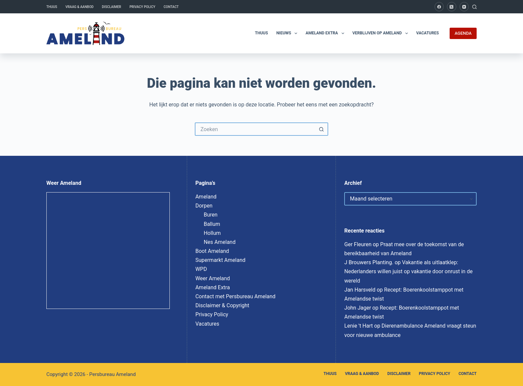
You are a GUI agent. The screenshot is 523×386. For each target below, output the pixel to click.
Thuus (51, 7)
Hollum (212, 233)
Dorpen (203, 206)
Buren (210, 215)
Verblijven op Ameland (382, 33)
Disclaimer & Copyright (222, 305)
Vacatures (427, 33)
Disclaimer (111, 7)
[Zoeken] (474, 7)
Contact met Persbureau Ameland (235, 296)
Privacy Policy (142, 7)
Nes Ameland (220, 242)
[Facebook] (439, 6)
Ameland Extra (326, 33)
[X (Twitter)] (451, 6)
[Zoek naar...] (255, 129)
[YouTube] (464, 6)
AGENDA (463, 33)
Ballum (212, 224)
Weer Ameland (212, 278)
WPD (201, 269)
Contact (171, 7)
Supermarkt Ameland (220, 260)
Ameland (205, 197)
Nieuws (288, 33)
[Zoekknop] (321, 129)
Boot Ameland (212, 251)
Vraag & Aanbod (79, 7)
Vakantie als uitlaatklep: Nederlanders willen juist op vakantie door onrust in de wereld (408, 271)
